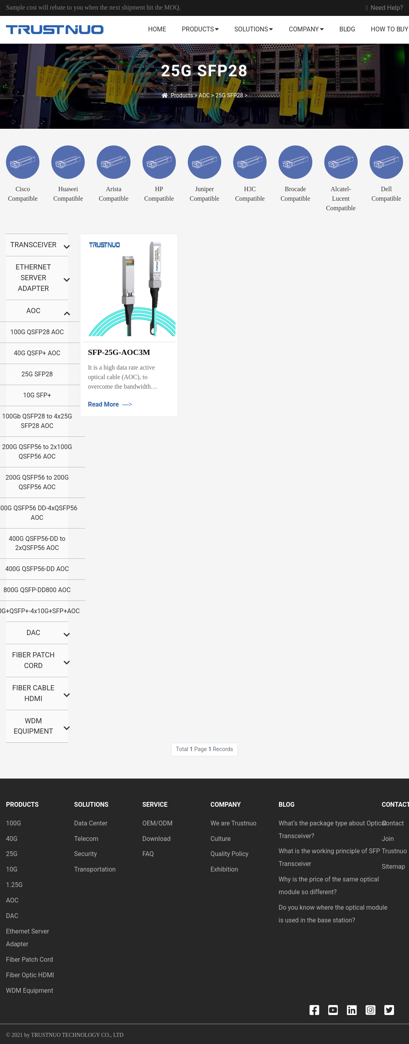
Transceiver (33, 244)
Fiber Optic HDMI (30, 975)
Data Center (90, 823)
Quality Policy (229, 854)
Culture (220, 839)
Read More (110, 404)
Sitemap (393, 866)
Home (157, 29)
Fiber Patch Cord (33, 660)
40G (12, 839)
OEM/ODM (157, 823)
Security (85, 854)
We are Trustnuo (233, 823)
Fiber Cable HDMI (33, 693)
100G (13, 823)
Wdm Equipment (33, 726)
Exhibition (224, 869)
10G (12, 869)
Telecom (86, 839)
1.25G (14, 885)
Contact (393, 823)
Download (156, 839)
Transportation (95, 869)
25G (12, 854)
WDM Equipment (29, 990)
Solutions (251, 29)
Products (198, 29)
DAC (33, 632)
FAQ (148, 854)
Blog (347, 29)
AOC (204, 95)
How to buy (389, 29)
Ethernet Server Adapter (33, 277)
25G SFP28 (229, 95)
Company (304, 29)
